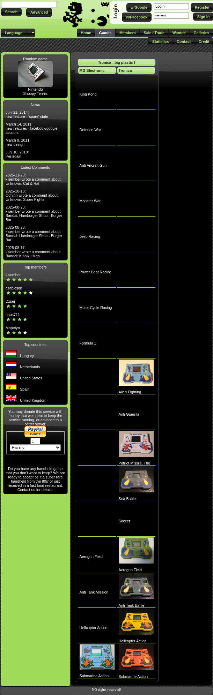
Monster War (90, 201)
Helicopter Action (94, 628)
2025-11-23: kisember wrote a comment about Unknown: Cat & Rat (33, 179)
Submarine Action (94, 676)
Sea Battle (127, 499)
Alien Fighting (130, 392)
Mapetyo (13, 328)
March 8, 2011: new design (18, 142)
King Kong (88, 94)
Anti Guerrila (129, 414)
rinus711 (13, 314)
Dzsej (10, 301)
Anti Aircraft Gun (93, 165)
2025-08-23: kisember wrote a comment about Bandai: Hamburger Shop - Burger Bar (34, 213)
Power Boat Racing (95, 272)
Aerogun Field (91, 556)
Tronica (125, 70)
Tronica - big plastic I (116, 62)
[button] (11, 12)
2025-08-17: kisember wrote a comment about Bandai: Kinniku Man (33, 251)
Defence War (90, 130)
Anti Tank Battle (132, 605)
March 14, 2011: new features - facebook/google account (32, 128)
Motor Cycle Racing (96, 307)
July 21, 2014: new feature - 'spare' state (27, 114)
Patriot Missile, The (134, 463)
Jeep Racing (90, 236)
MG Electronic (92, 70)
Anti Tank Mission (94, 592)
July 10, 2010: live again (17, 154)
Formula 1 (88, 343)
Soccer (124, 521)
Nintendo (35, 89)
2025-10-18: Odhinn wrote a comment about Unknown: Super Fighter (32, 195)
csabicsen (14, 288)
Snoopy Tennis (35, 93)
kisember (13, 275)
